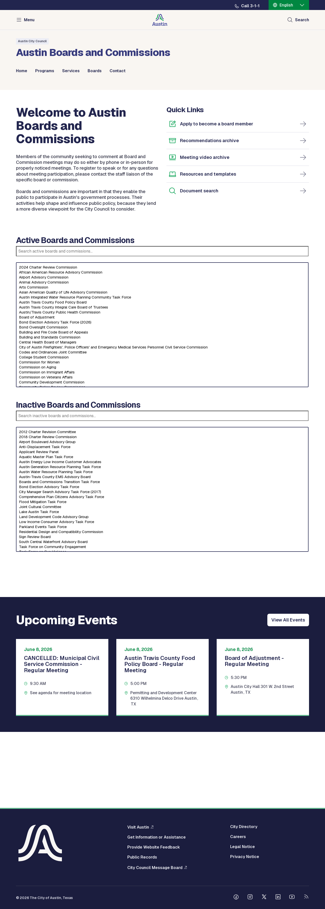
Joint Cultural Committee (162, 583)
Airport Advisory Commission (162, 353)
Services (71, 71)
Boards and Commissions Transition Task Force (162, 558)
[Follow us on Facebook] (236, 897)
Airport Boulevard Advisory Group (162, 518)
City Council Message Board (154, 868)
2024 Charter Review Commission (162, 343)
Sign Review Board (162, 612)
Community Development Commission (162, 458)
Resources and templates (208, 250)
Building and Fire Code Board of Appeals (162, 408)
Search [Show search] (302, 19)
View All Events (288, 696)
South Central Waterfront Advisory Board (162, 617)
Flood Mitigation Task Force (162, 578)
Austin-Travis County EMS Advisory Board (162, 553)
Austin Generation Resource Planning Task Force (162, 543)
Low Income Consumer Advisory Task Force (162, 598)
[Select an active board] (162, 400)
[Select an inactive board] (162, 565)
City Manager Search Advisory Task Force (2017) (162, 568)
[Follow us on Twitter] (264, 897)
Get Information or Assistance (156, 838)
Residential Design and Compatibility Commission (162, 608)
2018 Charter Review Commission (162, 513)
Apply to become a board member (216, 200)
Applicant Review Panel (162, 528)
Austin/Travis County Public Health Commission (162, 388)
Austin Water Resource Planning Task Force (162, 548)
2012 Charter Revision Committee (162, 508)
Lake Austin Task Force (162, 588)
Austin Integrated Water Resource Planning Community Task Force (162, 373)
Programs (44, 71)
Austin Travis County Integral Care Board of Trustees (162, 383)
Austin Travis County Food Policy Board (162, 378)
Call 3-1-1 (250, 6)
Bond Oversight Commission (162, 403)
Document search (199, 267)
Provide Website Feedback (153, 848)
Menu (29, 19)
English (286, 5)
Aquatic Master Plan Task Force (162, 533)
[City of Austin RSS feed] (306, 897)
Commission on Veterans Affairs (162, 453)
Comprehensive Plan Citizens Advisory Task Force (162, 573)
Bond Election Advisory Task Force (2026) (162, 398)
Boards (95, 71)
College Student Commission (162, 433)
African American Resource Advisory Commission (162, 348)
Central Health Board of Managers (162, 418)
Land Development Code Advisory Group (162, 593)
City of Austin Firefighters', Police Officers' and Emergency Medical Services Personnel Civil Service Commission (162, 423)
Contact (118, 71)
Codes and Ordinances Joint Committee (162, 428)
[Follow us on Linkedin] (278, 897)
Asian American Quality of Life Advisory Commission (162, 368)
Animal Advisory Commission (162, 358)
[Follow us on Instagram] (250, 897)
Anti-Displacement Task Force (162, 523)
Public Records (142, 858)
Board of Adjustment (162, 393)
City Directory (243, 827)
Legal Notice (242, 847)
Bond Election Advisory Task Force (162, 563)
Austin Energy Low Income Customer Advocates (162, 538)
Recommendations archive (209, 217)
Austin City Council (32, 41)
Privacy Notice (244, 857)
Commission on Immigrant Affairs (162, 448)
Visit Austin (138, 827)
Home (21, 71)
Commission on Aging (162, 443)
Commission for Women (162, 438)
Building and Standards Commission (162, 413)
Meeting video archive (204, 233)
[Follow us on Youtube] (292, 897)
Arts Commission (162, 363)
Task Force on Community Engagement (162, 622)
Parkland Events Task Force (162, 603)
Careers (238, 837)
